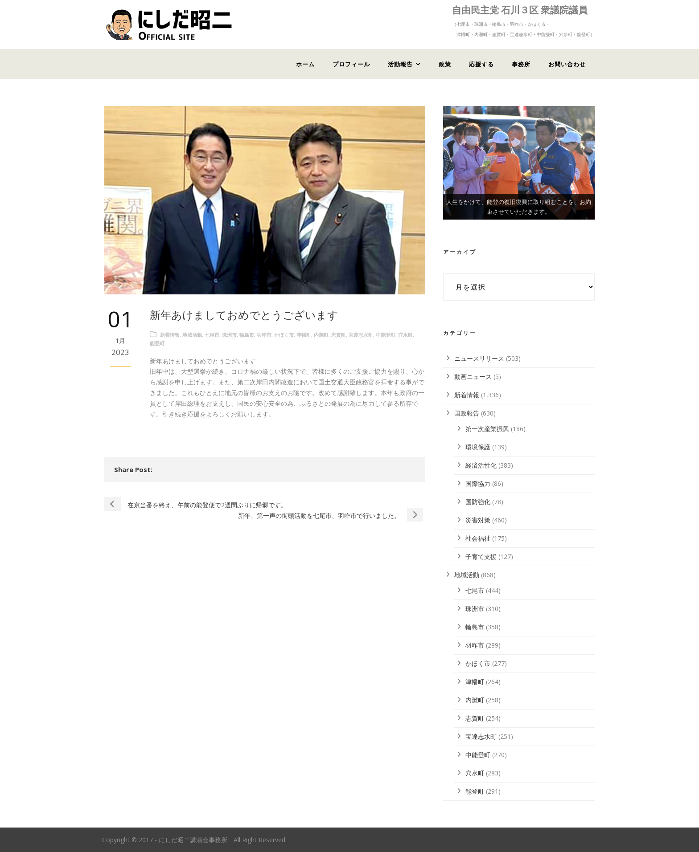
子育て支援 (481, 556)
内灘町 (321, 334)
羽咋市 (264, 334)
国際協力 (477, 483)
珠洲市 (229, 334)
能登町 (157, 343)
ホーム (305, 64)
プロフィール (351, 64)
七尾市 (212, 334)
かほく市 (284, 334)
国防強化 (477, 501)
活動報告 (400, 64)
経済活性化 (481, 465)
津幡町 (303, 334)
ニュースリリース (479, 358)
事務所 (521, 64)
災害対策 (477, 520)
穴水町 (405, 334)
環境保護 (477, 447)
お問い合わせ (567, 64)
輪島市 (246, 334)
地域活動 (192, 334)
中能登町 (385, 334)
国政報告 (466, 413)
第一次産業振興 (487, 428)
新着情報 (170, 334)
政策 (445, 64)
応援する (481, 64)
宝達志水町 (361, 334)
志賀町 (338, 334)
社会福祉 (477, 538)
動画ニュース (473, 376)
